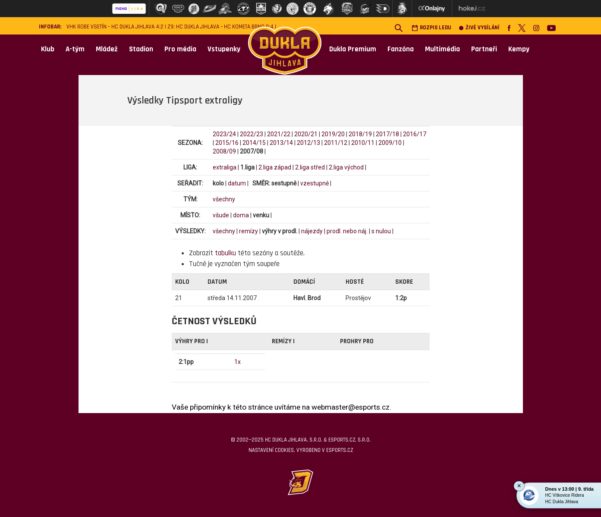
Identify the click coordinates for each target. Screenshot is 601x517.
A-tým (75, 49)
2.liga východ (346, 167)
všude (221, 215)
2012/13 (308, 142)
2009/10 (390, 142)
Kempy (518, 49)
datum (237, 183)
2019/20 (333, 134)
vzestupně (314, 183)
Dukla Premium (352, 49)
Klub (47, 49)
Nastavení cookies (271, 450)
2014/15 (254, 142)
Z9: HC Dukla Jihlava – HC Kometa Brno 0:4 (220, 27)
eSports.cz (339, 450)
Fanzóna (400, 49)
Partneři (484, 49)
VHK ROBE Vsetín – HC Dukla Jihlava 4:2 (115, 27)
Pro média (180, 49)
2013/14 (281, 142)
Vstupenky (224, 49)
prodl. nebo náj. (347, 231)
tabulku (225, 253)
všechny (224, 199)
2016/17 (414, 134)
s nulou (381, 231)
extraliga (224, 167)
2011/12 (335, 142)
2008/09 (224, 151)
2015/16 (227, 142)
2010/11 (362, 142)
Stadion (141, 49)
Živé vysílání (479, 27)
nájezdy (312, 231)
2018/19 (360, 134)
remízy (248, 231)
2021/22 (278, 134)
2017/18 (387, 134)
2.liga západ (274, 167)
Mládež (107, 49)
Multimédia (442, 49)
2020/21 (306, 134)
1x (237, 361)
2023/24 (224, 134)
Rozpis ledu (431, 27)
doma (241, 215)
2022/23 (251, 134)
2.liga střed (310, 167)
